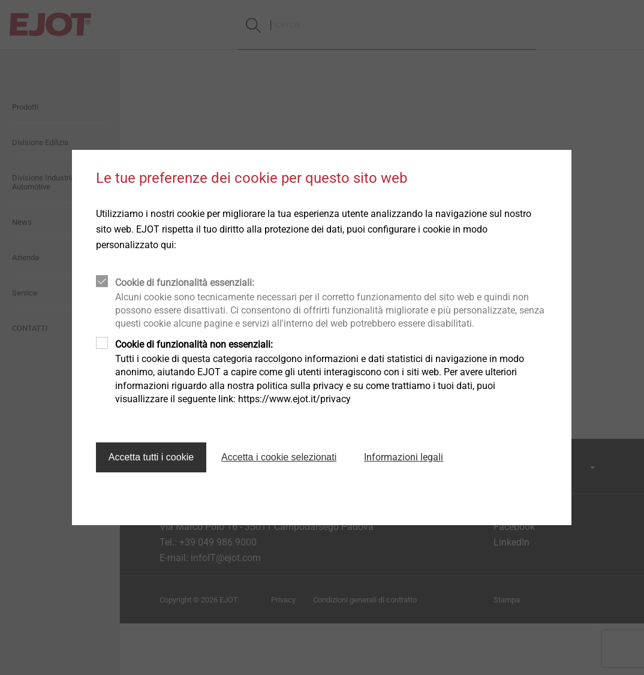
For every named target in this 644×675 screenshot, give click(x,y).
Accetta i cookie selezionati (278, 457)
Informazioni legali (403, 457)
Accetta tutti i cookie (151, 457)
